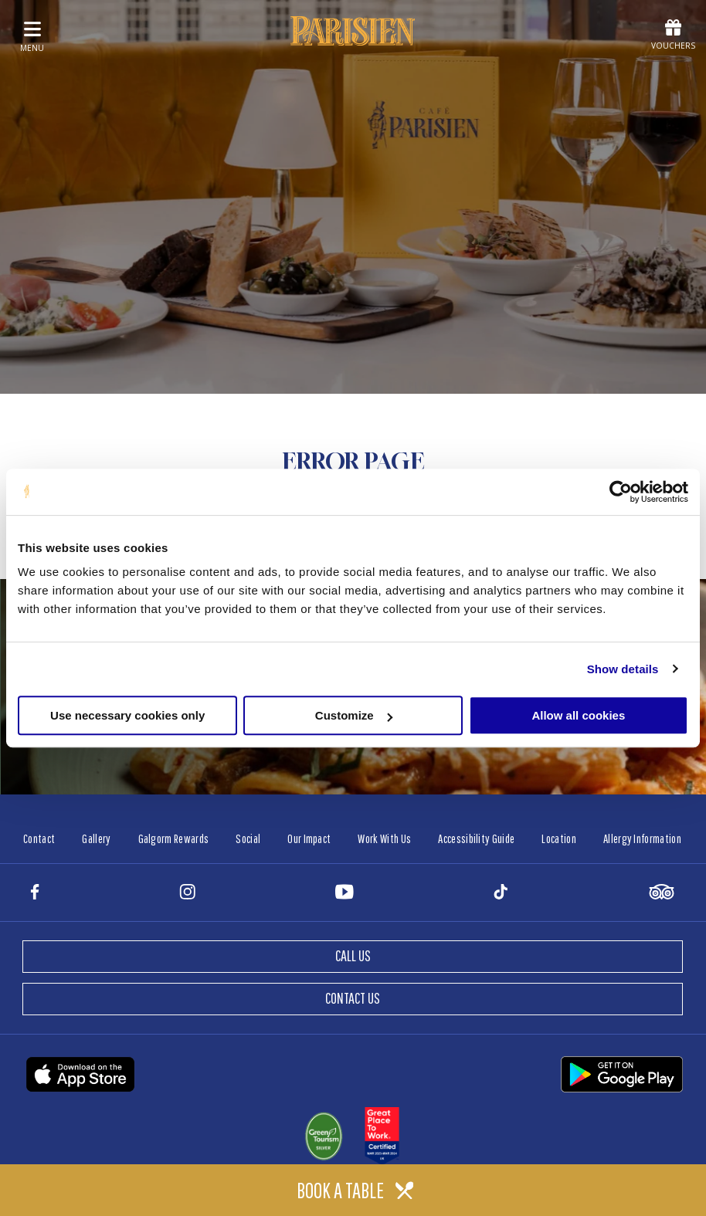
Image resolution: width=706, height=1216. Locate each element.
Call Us (353, 955)
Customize (353, 715)
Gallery (96, 838)
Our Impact (309, 838)
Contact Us (352, 998)
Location (558, 838)
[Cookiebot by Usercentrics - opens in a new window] (620, 491)
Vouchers (673, 35)
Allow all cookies (578, 715)
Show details (623, 669)
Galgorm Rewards (173, 838)
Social (248, 838)
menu (32, 36)
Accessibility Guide (476, 838)
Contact (39, 838)
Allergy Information (642, 838)
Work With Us (384, 838)
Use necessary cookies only (127, 715)
